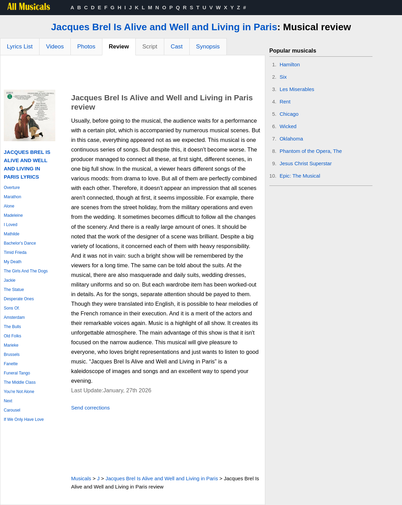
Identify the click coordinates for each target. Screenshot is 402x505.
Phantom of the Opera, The (311, 151)
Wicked (288, 126)
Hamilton (290, 64)
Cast (177, 46)
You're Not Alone (19, 391)
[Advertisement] (132, 74)
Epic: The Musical (300, 176)
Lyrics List (20, 46)
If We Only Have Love (24, 419)
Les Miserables (297, 89)
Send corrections (90, 408)
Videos (55, 46)
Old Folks (12, 336)
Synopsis (208, 46)
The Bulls (12, 326)
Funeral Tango (17, 373)
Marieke (11, 345)
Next (8, 401)
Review (119, 46)
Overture (12, 187)
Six (283, 77)
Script (149, 46)
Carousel (12, 410)
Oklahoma (291, 139)
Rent (285, 101)
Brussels (12, 354)
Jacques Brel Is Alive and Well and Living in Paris (164, 27)
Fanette (11, 363)
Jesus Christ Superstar (306, 163)
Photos (86, 46)
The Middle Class (20, 382)
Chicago (289, 114)
